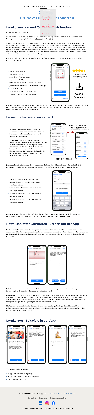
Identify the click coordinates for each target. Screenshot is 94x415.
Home (26, 6)
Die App (43, 6)
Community (59, 6)
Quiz (51, 6)
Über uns (35, 6)
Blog (68, 6)
